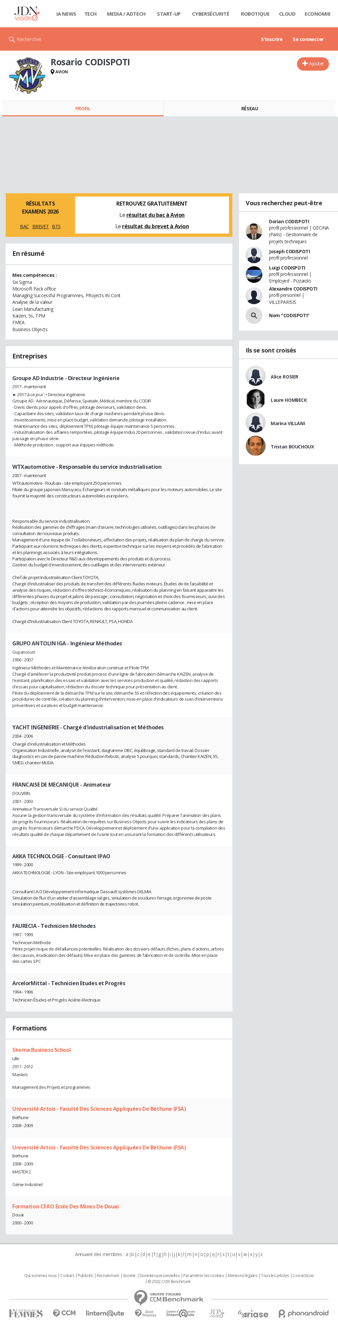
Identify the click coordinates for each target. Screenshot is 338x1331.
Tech (90, 13)
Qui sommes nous (40, 1275)
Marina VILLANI (288, 423)
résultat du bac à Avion (155, 215)
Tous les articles (275, 1275)
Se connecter (308, 39)
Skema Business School (41, 1049)
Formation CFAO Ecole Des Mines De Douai (65, 1206)
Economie (318, 13)
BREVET (40, 226)
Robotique (255, 13)
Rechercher (29, 39)
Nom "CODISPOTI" (289, 315)
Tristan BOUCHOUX (292, 446)
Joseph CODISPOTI (289, 251)
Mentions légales (242, 1275)
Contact (67, 1275)
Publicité (85, 1275)
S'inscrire (272, 39)
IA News (66, 13)
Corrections (303, 1275)
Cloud (287, 13)
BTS (56, 226)
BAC (24, 226)
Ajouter (316, 63)
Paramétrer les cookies (203, 1275)
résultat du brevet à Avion (155, 226)
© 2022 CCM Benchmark (169, 1281)
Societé (129, 1275)
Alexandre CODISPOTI (293, 289)
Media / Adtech (126, 13)
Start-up (169, 13)
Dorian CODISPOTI (289, 221)
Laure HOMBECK (289, 400)
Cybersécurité (210, 13)
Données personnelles (160, 1275)
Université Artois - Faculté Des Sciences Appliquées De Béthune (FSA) (99, 1108)
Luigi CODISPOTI (287, 268)
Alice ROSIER (284, 376)
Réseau (249, 108)
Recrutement (108, 1275)
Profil (82, 108)
